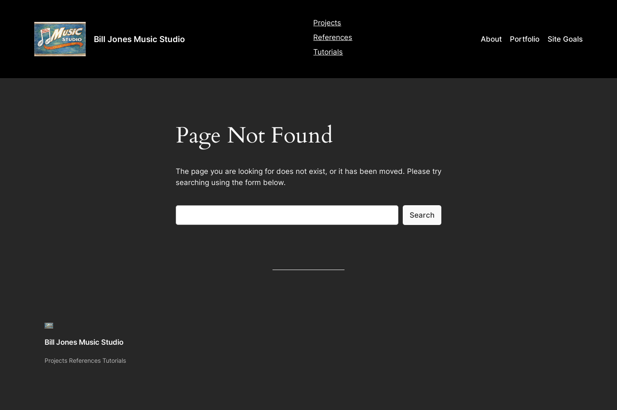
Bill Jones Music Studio (139, 39)
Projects (327, 22)
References (332, 37)
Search (422, 215)
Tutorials (328, 52)
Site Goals (565, 39)
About (491, 39)
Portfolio (524, 39)
